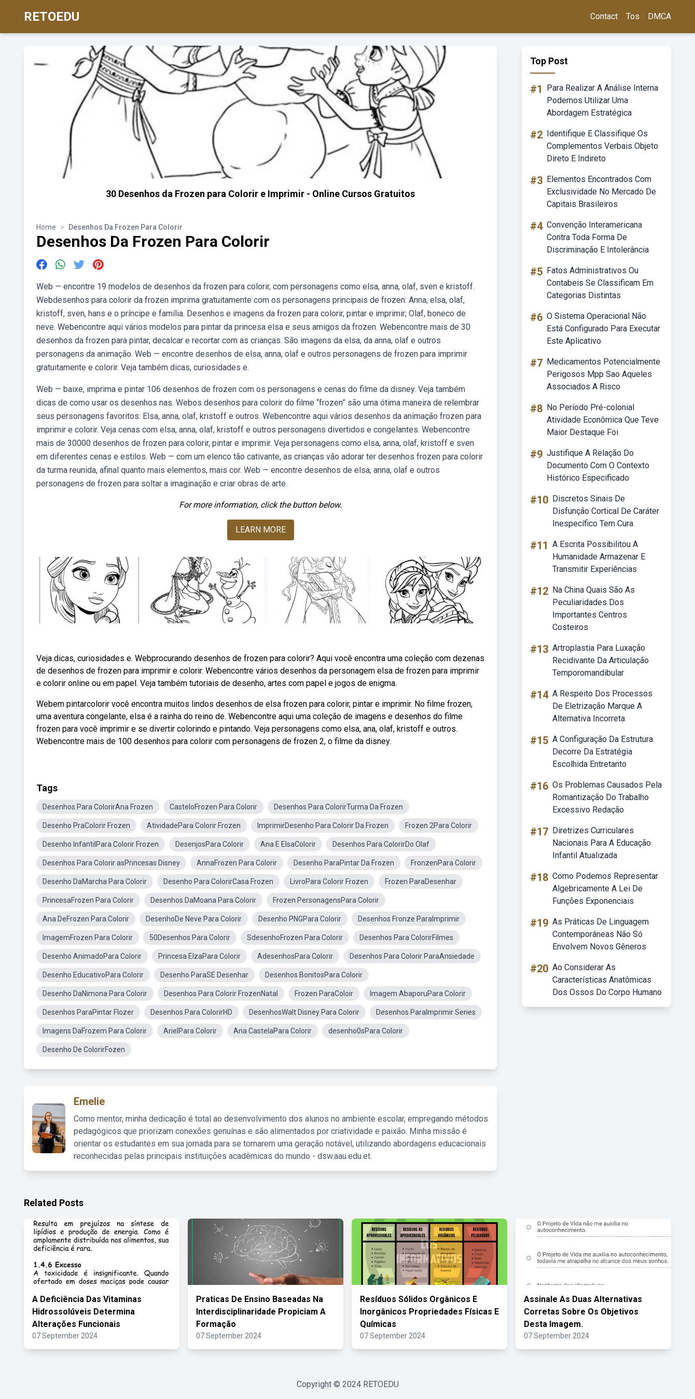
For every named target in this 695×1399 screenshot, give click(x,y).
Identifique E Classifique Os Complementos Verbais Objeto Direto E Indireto (602, 146)
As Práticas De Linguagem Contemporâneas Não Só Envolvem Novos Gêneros (600, 934)
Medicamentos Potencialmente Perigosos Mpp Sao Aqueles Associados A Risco (603, 374)
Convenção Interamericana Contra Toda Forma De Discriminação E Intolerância (598, 237)
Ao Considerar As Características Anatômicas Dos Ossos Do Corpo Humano (607, 979)
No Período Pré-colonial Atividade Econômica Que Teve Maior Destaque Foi (603, 419)
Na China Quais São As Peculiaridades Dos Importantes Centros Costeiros (593, 608)
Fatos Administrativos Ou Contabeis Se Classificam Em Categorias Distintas (600, 282)
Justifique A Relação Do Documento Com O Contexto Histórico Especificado (598, 465)
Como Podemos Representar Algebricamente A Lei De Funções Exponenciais (605, 888)
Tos (633, 16)
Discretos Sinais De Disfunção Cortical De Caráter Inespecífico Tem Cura (605, 511)
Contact (604, 16)
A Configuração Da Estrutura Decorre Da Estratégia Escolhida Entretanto (602, 751)
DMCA (659, 16)
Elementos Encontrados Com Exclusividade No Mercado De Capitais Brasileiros (601, 191)
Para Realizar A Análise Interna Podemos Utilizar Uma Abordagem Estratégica (602, 100)
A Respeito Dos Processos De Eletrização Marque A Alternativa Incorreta (602, 706)
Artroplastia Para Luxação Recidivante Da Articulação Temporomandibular (600, 660)
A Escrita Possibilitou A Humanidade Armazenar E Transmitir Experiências (598, 556)
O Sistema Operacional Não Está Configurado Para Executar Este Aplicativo (603, 328)
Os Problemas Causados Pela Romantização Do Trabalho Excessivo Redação (607, 797)
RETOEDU (51, 16)
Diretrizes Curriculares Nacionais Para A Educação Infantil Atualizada (601, 843)
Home (46, 227)
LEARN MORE (260, 530)
